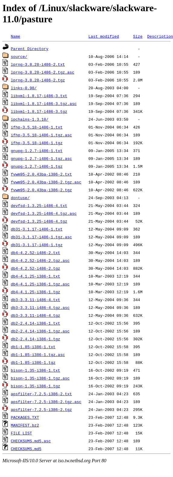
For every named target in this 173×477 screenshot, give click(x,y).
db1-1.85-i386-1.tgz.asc (38, 354)
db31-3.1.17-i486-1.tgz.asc (41, 237)
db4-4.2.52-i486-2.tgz (35, 268)
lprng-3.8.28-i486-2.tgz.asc (42, 72)
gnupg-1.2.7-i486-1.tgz (37, 166)
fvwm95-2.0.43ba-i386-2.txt (41, 174)
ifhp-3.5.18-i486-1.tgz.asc (41, 135)
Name (15, 36)
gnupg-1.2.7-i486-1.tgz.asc (41, 158)
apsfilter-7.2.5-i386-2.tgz (41, 409)
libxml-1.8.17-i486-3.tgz (39, 111)
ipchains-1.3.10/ (30, 119)
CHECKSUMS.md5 (26, 448)
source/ (19, 56)
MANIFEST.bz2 (25, 425)
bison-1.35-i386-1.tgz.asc (40, 378)
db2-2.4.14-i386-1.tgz (35, 339)
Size (137, 36)
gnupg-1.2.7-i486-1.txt (37, 150)
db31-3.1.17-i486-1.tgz (37, 244)
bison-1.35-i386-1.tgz (35, 386)
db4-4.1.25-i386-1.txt (35, 276)
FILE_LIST (21, 433)
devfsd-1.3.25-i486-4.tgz (39, 221)
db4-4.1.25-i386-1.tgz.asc (40, 284)
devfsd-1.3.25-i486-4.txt (39, 205)
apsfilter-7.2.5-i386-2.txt (41, 393)
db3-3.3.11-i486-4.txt (35, 299)
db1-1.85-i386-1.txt (33, 346)
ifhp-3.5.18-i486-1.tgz (37, 142)
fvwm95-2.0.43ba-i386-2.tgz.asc (46, 182)
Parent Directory (30, 48)
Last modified (103, 36)
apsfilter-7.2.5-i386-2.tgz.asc (46, 401)
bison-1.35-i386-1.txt (35, 370)
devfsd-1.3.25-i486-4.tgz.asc (44, 213)
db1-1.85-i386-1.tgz (33, 362)
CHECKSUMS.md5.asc (31, 441)
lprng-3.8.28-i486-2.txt (38, 64)
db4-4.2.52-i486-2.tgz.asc (40, 260)
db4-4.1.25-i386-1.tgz (35, 291)
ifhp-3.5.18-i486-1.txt (37, 127)
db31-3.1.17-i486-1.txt (37, 229)
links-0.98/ (24, 88)
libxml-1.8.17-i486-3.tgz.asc (44, 103)
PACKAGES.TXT (25, 417)
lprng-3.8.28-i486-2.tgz (38, 80)
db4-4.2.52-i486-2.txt (35, 252)
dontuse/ (20, 197)
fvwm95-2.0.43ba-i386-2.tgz (41, 189)
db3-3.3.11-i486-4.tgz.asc (40, 307)
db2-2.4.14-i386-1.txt (35, 323)
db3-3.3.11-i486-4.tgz (35, 315)
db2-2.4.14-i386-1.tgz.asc (40, 331)
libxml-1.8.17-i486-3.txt (39, 95)
